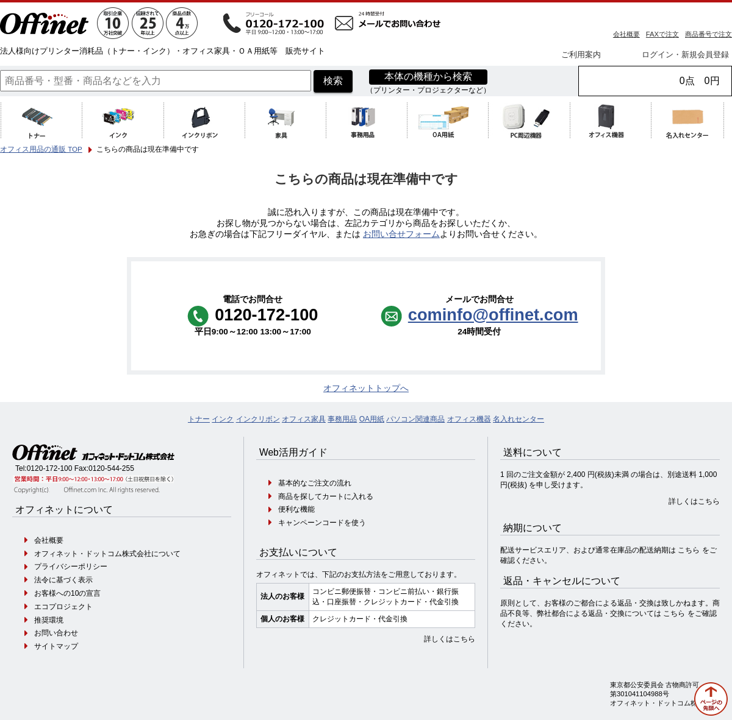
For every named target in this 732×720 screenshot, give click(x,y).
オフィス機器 (469, 419)
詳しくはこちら (449, 639)
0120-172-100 (50, 468)
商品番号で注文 (708, 34)
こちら (689, 550)
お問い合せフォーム (401, 234)
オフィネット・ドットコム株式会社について (107, 553)
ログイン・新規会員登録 (685, 54)
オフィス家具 (304, 419)
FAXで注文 (662, 34)
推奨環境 (48, 620)
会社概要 (626, 34)
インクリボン (258, 419)
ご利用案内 (581, 54)
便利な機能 (296, 509)
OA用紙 (371, 419)
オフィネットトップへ (366, 388)
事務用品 (342, 419)
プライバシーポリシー (70, 566)
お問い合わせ (56, 633)
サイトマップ (56, 646)
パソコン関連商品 (415, 419)
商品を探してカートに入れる (325, 496)
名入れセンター (518, 419)
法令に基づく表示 (63, 580)
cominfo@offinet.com (493, 314)
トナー (199, 419)
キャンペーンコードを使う (322, 522)
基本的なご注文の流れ (314, 483)
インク (223, 419)
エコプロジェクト (63, 606)
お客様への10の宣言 (67, 593)
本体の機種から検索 (428, 76)
